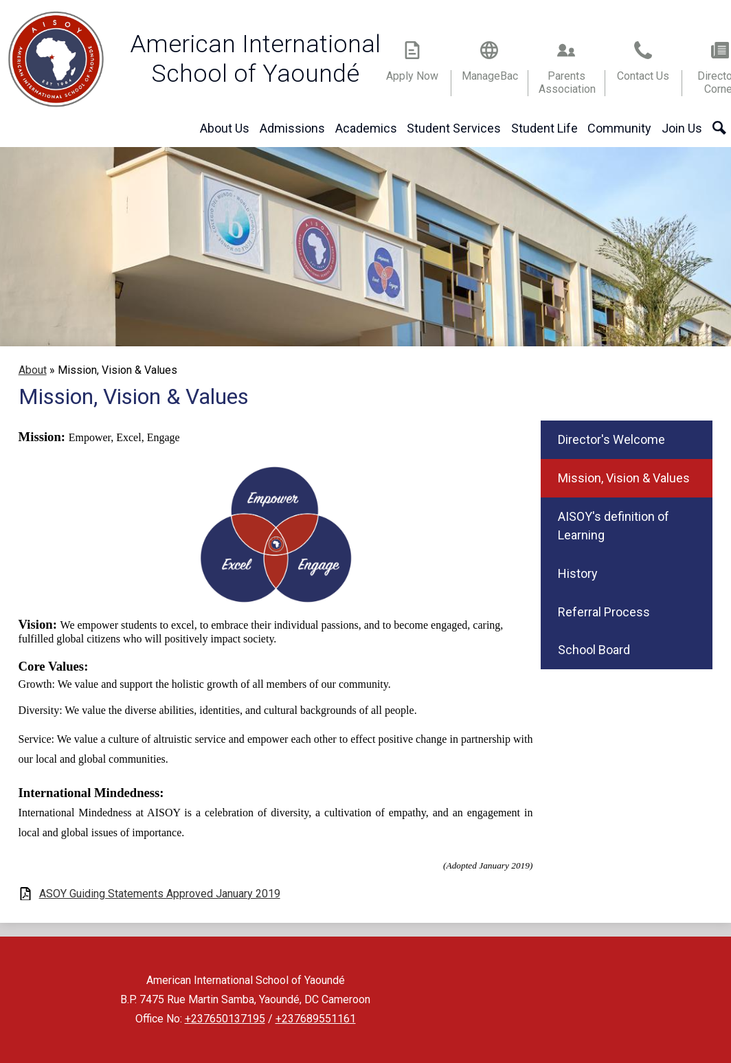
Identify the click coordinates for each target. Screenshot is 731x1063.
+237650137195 (225, 1018)
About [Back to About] (33, 370)
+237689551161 (315, 1018)
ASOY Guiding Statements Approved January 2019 (159, 893)
